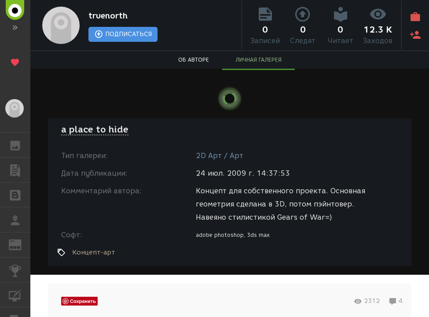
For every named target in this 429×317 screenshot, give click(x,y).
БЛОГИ (19, 194)
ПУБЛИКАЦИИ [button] (19, 170)
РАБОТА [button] (19, 219)
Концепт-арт (93, 252)
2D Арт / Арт (219, 155)
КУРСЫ (19, 294)
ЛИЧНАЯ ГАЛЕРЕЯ (258, 59)
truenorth (108, 16)
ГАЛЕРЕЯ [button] (19, 145)
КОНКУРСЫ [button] (19, 270)
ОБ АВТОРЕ (193, 59)
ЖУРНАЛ (19, 244)
